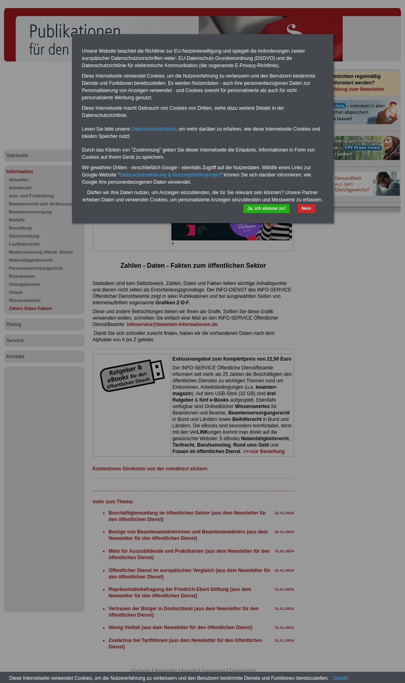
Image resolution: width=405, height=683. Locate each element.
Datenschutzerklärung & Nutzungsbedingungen (170, 175)
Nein (306, 208)
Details (340, 678)
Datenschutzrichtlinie (153, 129)
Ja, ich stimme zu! (266, 208)
